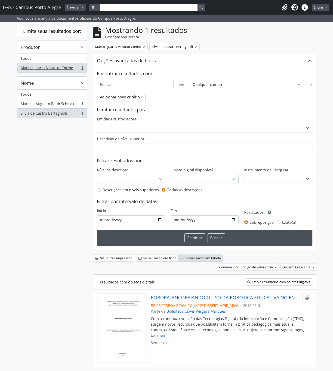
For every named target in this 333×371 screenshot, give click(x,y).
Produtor (30, 47)
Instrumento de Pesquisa (266, 170)
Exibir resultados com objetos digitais (278, 282)
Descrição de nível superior (121, 138)
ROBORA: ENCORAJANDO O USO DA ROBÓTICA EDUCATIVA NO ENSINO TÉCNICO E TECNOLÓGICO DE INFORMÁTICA (225, 297)
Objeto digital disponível (192, 170)
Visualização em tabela (200, 258)
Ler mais (158, 335)
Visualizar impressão (113, 258)
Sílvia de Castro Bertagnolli (51, 114)
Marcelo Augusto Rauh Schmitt (51, 105)
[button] (284, 7)
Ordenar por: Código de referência (246, 267)
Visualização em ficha (157, 258)
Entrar (319, 7)
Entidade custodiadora (117, 119)
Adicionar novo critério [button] (120, 97)
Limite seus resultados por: (52, 31)
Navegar (74, 7)
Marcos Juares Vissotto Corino (51, 68)
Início (101, 210)
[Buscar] (135, 84)
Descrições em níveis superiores (130, 189)
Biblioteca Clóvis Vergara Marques (196, 311)
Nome (27, 83)
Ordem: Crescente (296, 267)
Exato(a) (289, 222)
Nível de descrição (113, 170)
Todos (26, 58)
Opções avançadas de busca (127, 60)
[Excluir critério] (311, 84)
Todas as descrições (184, 189)
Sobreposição (262, 222)
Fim (174, 210)
